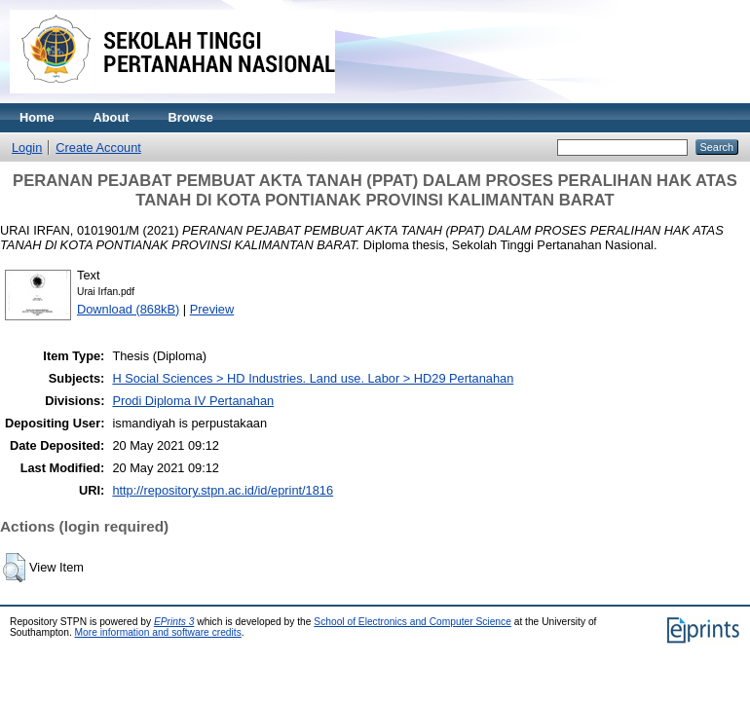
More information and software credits (158, 632)
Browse (191, 117)
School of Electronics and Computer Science (412, 621)
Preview (212, 309)
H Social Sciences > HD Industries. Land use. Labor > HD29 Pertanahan (312, 378)
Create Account (98, 147)
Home (37, 117)
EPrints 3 (174, 621)
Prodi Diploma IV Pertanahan (193, 400)
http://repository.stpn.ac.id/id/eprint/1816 (222, 490)
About (112, 117)
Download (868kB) (128, 309)
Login (27, 147)
